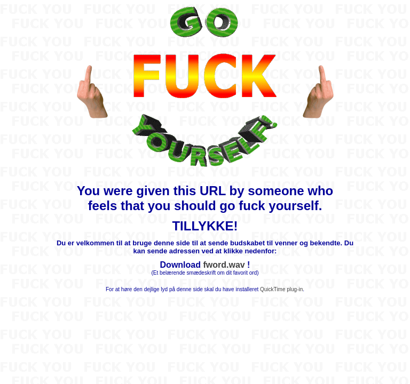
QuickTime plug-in (281, 289)
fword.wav (224, 264)
